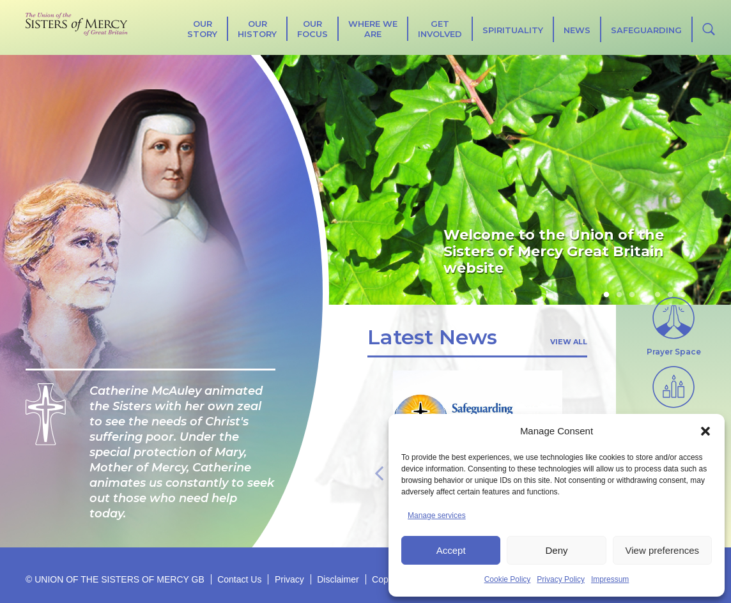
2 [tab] (619, 295)
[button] (705, 431)
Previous (379, 472)
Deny (556, 550)
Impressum (610, 579)
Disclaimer (337, 579)
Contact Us (239, 579)
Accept (451, 550)
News (577, 30)
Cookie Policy (507, 579)
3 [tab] (632, 295)
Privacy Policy (561, 579)
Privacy (289, 579)
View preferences (663, 550)
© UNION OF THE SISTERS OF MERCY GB (115, 579)
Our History (257, 29)
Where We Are (372, 29)
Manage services (437, 515)
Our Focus (312, 29)
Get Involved (440, 29)
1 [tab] (606, 295)
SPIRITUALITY (512, 30)
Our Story (202, 29)
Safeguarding (646, 30)
